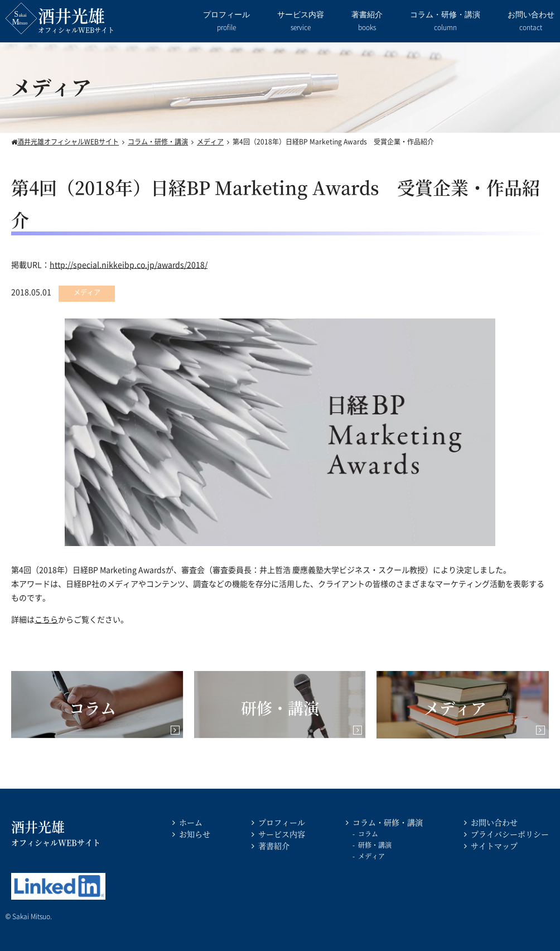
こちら (46, 619)
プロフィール (226, 22)
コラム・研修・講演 (445, 22)
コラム (368, 833)
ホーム (190, 822)
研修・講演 (375, 844)
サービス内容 (300, 22)
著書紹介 (367, 22)
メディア (371, 856)
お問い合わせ (531, 22)
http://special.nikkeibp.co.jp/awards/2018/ (128, 264)
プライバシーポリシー (510, 833)
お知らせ (194, 833)
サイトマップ (494, 845)
